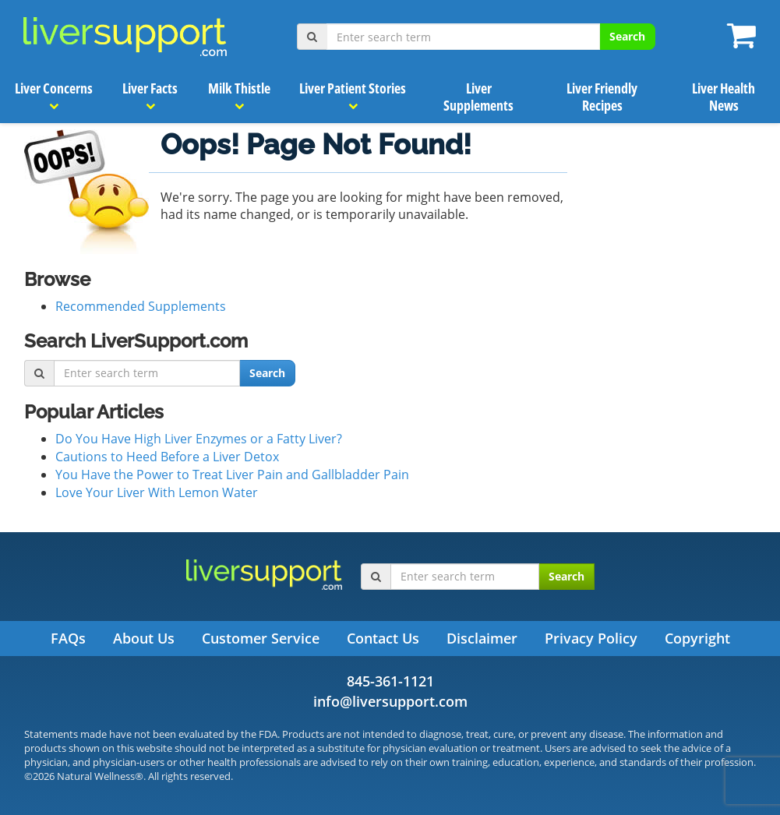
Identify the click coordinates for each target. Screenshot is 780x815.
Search (627, 36)
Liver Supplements (479, 97)
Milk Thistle (239, 95)
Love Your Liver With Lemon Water (156, 492)
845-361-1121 (390, 681)
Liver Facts (150, 95)
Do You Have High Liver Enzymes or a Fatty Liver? (198, 438)
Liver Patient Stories (353, 95)
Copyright (697, 638)
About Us (144, 638)
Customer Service (260, 638)
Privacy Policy (591, 638)
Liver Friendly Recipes (602, 97)
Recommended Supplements (140, 306)
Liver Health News (724, 97)
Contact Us (383, 638)
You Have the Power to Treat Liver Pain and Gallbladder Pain (232, 474)
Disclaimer (481, 638)
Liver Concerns (54, 95)
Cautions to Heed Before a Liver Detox (167, 456)
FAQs (68, 638)
